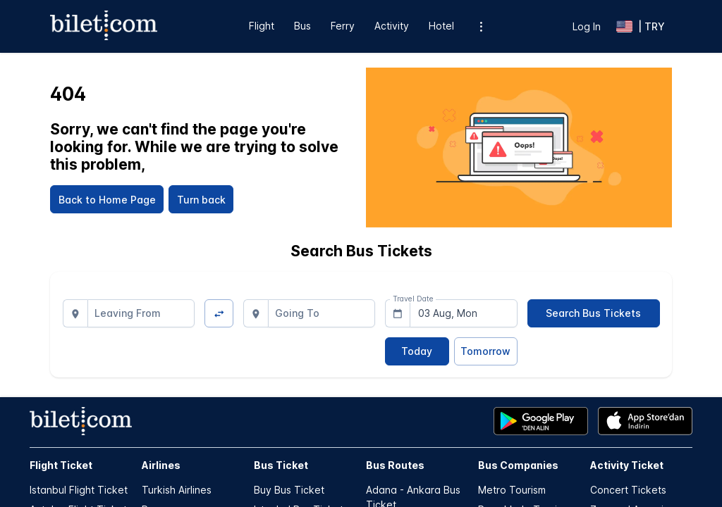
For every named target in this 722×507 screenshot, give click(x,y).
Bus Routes (395, 465)
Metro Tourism (512, 490)
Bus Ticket (281, 465)
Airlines (161, 465)
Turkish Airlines (177, 490)
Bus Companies (518, 465)
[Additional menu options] (481, 26)
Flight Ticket (61, 465)
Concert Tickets (628, 490)
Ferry (343, 26)
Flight (261, 26)
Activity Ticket (626, 465)
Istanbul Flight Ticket (79, 490)
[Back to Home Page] (107, 199)
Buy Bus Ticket (289, 490)
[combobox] (141, 313)
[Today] (416, 351)
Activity (391, 26)
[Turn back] (201, 199)
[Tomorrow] (486, 351)
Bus (302, 26)
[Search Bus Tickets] (593, 313)
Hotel (441, 26)
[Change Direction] (218, 313)
